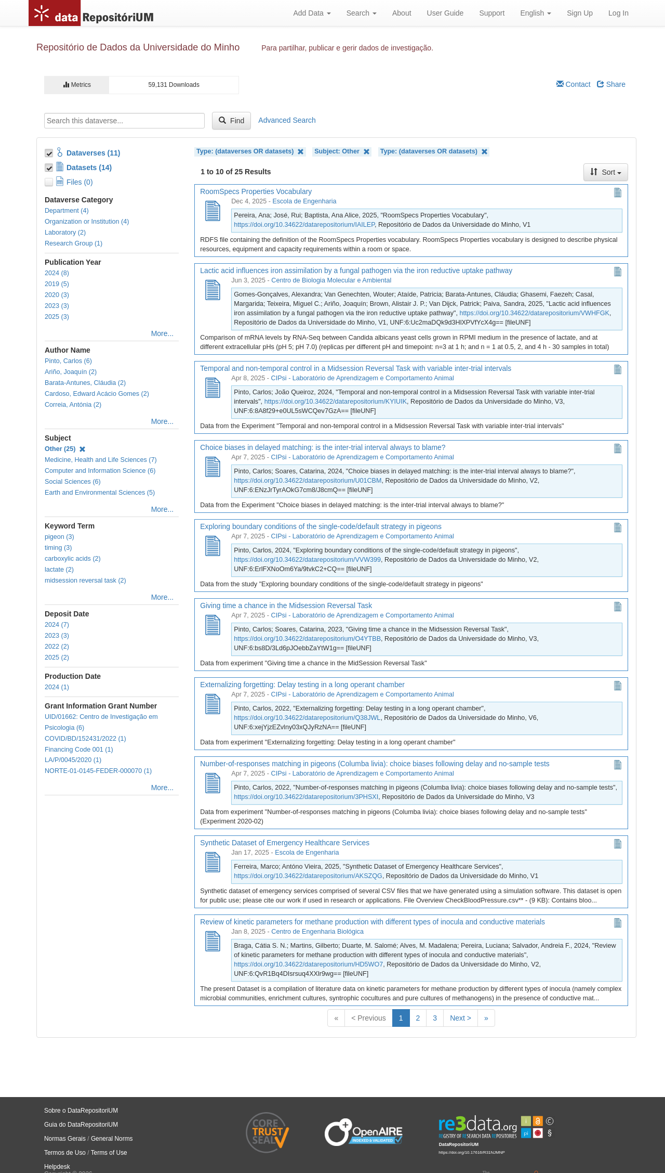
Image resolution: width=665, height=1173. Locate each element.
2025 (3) (57, 316)
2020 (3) (57, 295)
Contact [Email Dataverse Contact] (573, 84)
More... (162, 333)
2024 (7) (57, 624)
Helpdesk (57, 1166)
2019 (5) (57, 284)
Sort (605, 172)
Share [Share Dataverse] (611, 84)
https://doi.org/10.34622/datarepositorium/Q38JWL (307, 717)
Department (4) (67, 210)
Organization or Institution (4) (87, 221)
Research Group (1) (73, 243)
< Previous (368, 1018)
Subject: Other (341, 152)
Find (231, 121)
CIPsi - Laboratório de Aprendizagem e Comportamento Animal (362, 378)
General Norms (112, 1138)
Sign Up (580, 13)
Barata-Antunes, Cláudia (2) (85, 382)
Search (362, 13)
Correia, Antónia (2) (73, 404)
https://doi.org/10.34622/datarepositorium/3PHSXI (306, 797)
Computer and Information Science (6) (100, 470)
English (535, 13)
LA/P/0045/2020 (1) (73, 760)
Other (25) (65, 449)
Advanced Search (287, 120)
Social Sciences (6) (73, 481)
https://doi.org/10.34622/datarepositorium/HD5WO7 (308, 964)
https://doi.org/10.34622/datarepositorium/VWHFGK (534, 313)
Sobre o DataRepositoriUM (81, 1110)
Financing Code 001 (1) (79, 749)
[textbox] (124, 120)
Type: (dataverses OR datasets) (250, 152)
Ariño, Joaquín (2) (71, 372)
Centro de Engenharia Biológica (317, 931)
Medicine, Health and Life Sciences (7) (101, 459)
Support (491, 13)
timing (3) (58, 547)
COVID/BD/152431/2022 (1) (85, 738)
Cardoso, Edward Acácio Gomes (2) (97, 393)
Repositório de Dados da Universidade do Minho (138, 47)
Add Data (311, 13)
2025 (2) (57, 657)
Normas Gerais (65, 1138)
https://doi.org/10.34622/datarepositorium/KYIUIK (335, 401)
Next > (460, 1018)
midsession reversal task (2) (85, 580)
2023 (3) (57, 306)
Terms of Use (109, 1152)
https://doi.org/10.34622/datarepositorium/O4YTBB (307, 638)
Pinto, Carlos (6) (68, 361)
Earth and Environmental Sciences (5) (100, 492)
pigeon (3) (59, 536)
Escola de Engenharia (304, 201)
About (401, 13)
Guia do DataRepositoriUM (81, 1124)
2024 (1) (57, 687)
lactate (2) (59, 569)
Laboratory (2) (65, 232)
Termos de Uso (65, 1152)
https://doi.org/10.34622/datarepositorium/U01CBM (307, 480)
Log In (618, 13)
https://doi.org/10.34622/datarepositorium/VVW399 (307, 559)
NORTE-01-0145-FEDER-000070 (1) (98, 771)
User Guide (445, 13)
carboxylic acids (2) (73, 558)
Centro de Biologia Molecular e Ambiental (331, 280)
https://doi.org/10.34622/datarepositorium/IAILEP (304, 224)
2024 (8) (57, 273)
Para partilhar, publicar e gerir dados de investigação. (347, 48)
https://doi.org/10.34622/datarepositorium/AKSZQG (308, 876)
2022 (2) (57, 646)
